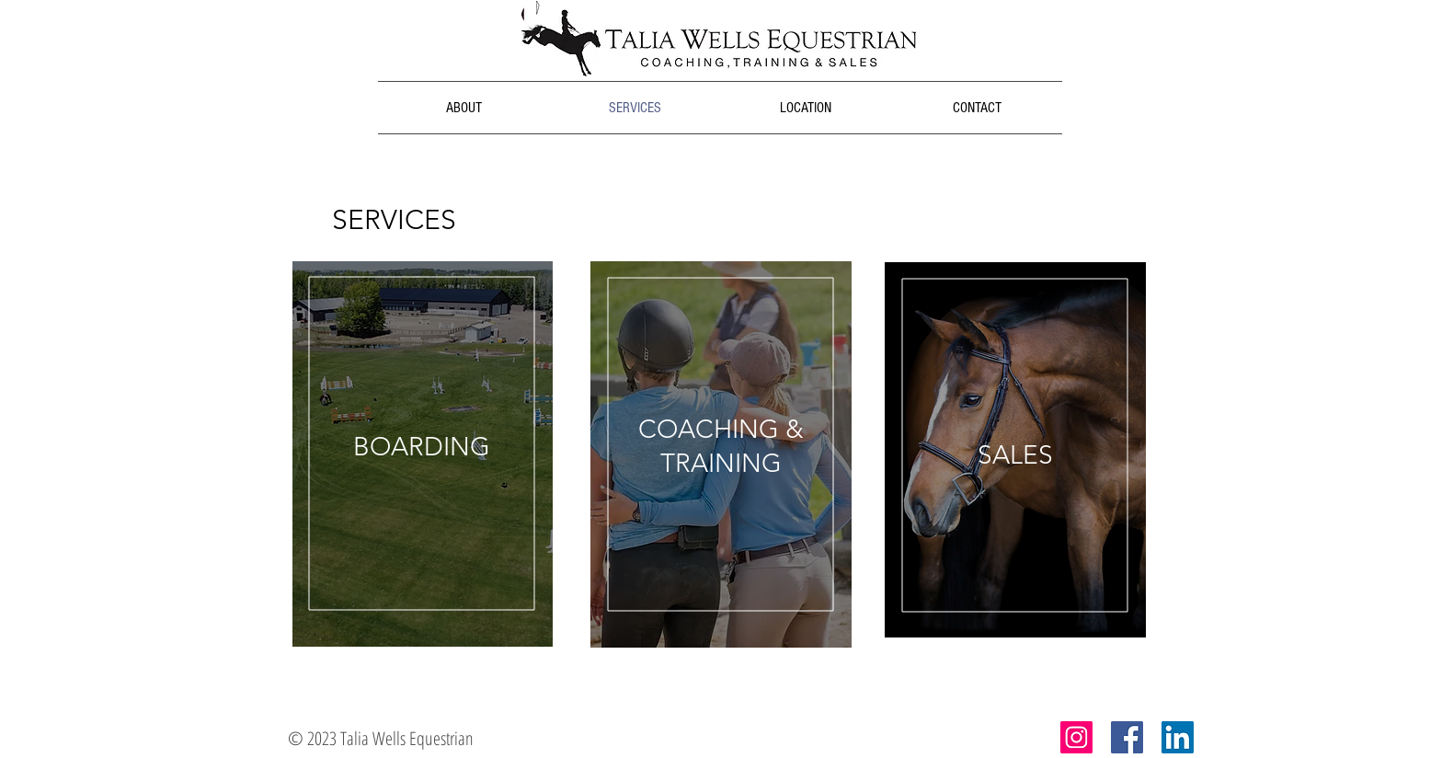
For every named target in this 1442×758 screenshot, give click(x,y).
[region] (422, 454)
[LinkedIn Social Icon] (1178, 737)
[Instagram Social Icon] (1076, 737)
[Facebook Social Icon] (1127, 737)
